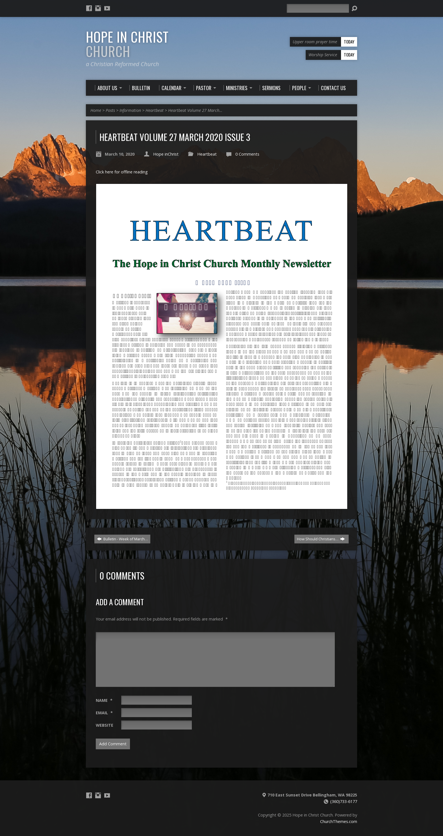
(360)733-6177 (343, 801)
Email (104, 712)
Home (95, 110)
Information (130, 110)
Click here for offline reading (122, 172)
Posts (110, 110)
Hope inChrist (166, 154)
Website (104, 725)
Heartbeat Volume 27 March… (195, 110)
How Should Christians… (321, 538)
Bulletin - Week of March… (122, 538)
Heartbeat (155, 110)
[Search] (318, 8)
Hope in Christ (127, 44)
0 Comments (247, 154)
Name (104, 700)
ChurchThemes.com (338, 821)
